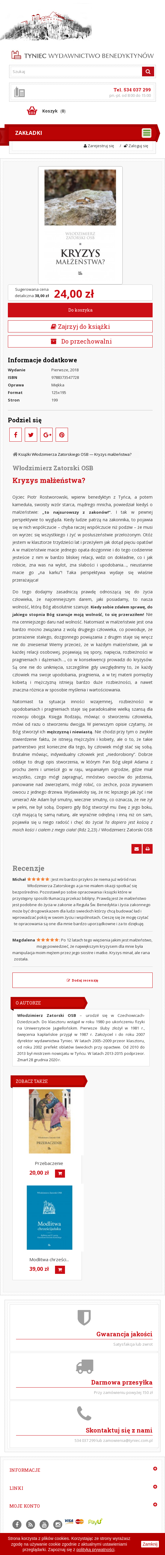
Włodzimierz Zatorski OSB (52, 468)
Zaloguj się (136, 145)
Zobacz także (32, 1081)
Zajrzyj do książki (80, 326)
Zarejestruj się (99, 145)
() (54, 111)
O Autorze (28, 1003)
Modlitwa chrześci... (49, 1259)
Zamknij (150, 1544)
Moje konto (24, 1506)
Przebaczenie (49, 1163)
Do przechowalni (86, 341)
